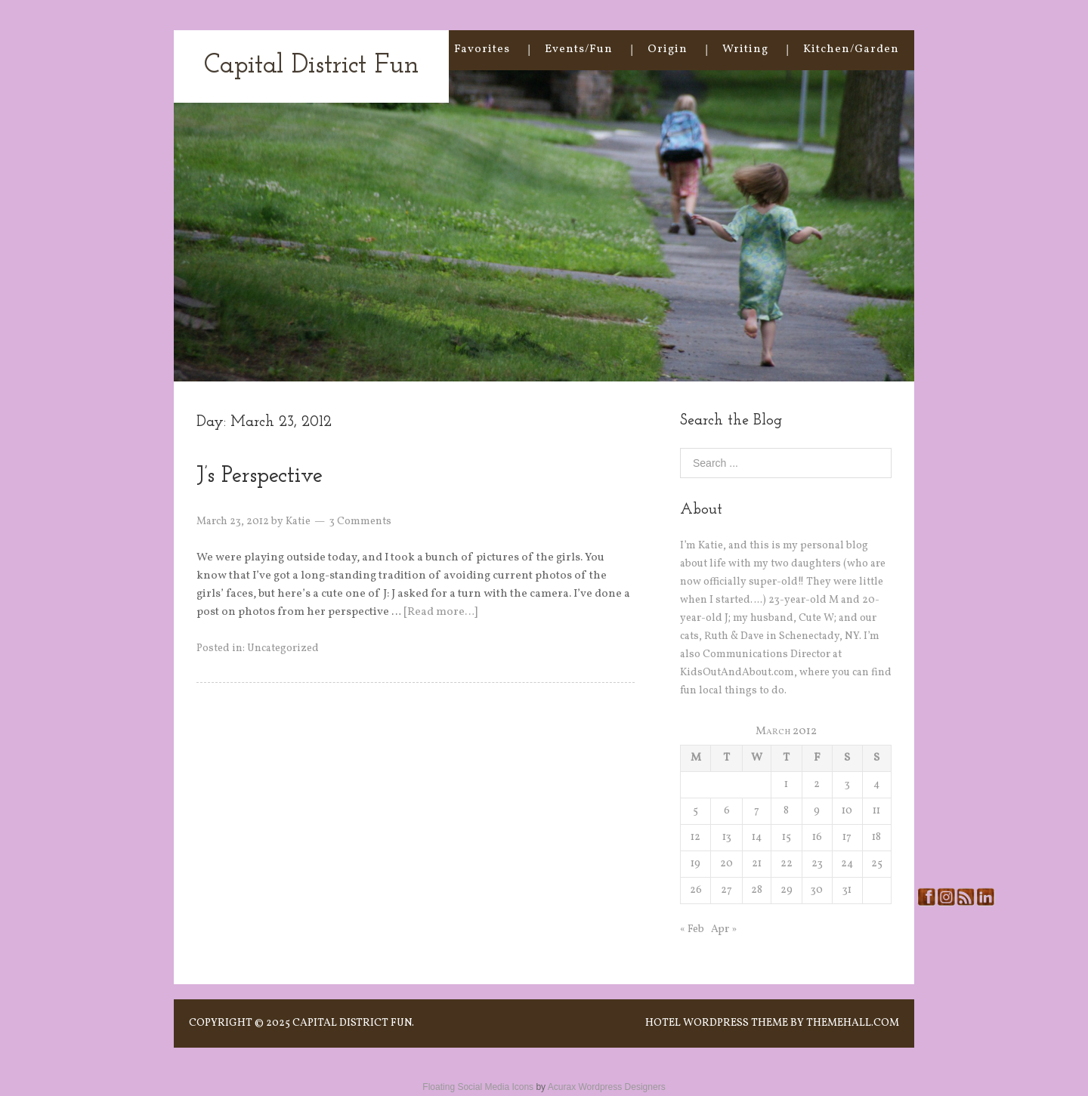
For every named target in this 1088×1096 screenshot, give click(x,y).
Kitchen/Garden (851, 49)
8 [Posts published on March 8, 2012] (786, 811)
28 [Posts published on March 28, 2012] (756, 890)
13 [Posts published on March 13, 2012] (726, 837)
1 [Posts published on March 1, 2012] (786, 784)
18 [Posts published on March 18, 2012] (876, 837)
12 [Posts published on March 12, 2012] (695, 837)
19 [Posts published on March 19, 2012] (695, 864)
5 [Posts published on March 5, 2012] (695, 811)
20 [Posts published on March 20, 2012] (726, 864)
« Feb (692, 929)
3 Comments (360, 521)
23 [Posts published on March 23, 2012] (817, 864)
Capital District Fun (311, 66)
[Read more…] (440, 612)
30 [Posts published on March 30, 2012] (817, 890)
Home (402, 49)
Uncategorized (283, 648)
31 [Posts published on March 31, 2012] (847, 890)
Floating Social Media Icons (477, 1087)
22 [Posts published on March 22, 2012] (786, 864)
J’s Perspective (259, 476)
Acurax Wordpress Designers (607, 1087)
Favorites (482, 49)
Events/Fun (579, 49)
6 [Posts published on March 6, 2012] (727, 811)
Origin (668, 49)
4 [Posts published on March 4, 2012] (876, 784)
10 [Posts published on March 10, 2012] (847, 811)
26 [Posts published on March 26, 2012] (696, 890)
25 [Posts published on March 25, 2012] (876, 864)
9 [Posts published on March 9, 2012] (817, 811)
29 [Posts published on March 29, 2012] (786, 890)
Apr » (724, 929)
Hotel (663, 1023)
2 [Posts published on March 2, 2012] (817, 784)
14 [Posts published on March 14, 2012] (757, 837)
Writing (745, 49)
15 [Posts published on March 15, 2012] (786, 837)
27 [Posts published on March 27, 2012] (726, 890)
